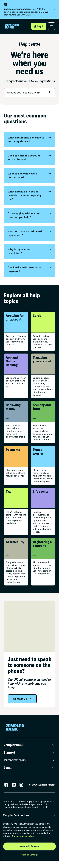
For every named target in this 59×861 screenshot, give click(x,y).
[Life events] (43, 505)
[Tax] (16, 505)
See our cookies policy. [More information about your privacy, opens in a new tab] (23, 836)
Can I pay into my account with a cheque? (29, 157)
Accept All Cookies (29, 846)
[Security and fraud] (43, 418)
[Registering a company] (43, 555)
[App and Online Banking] (16, 370)
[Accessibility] (16, 555)
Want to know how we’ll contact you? (29, 175)
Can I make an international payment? (29, 269)
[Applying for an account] (16, 329)
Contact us (22, 698)
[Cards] (43, 329)
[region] (29, 836)
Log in (38, 26)
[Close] (54, 815)
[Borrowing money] (16, 418)
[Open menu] (51, 26)
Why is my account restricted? (29, 251)
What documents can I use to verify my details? (29, 139)
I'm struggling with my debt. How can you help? (29, 215)
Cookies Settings (29, 854)
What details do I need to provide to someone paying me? (29, 195)
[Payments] (16, 463)
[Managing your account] (43, 370)
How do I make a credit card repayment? (29, 233)
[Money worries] (43, 463)
